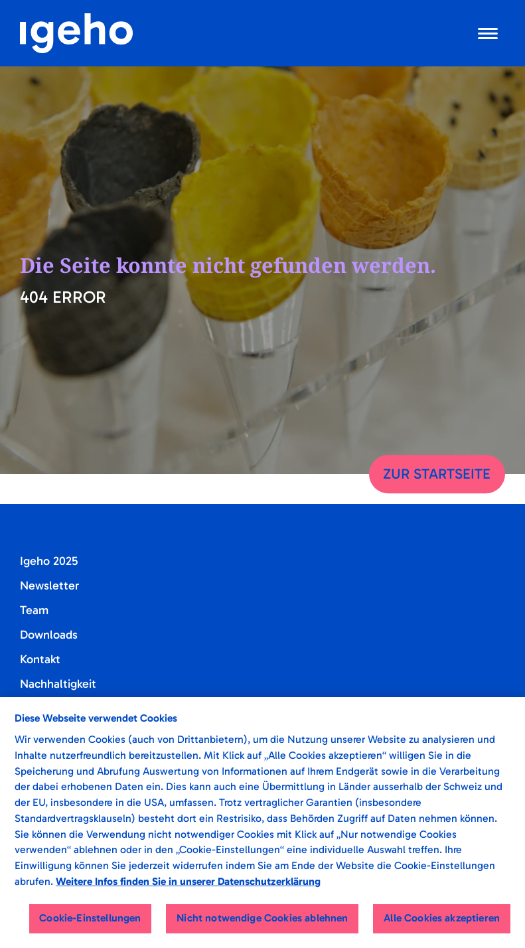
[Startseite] (76, 33)
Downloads (49, 634)
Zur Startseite (436, 474)
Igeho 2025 (49, 561)
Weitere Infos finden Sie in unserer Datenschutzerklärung (188, 881)
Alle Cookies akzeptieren (442, 917)
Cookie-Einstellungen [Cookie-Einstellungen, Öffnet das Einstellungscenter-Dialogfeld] (90, 917)
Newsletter (49, 585)
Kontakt (40, 659)
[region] (262, 822)
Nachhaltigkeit (58, 683)
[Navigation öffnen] (488, 33)
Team (34, 610)
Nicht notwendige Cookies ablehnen (262, 917)
